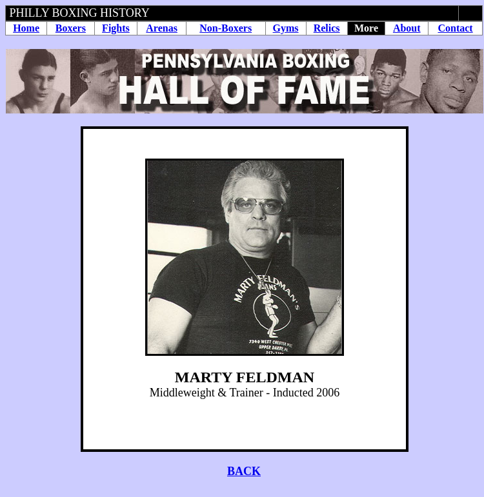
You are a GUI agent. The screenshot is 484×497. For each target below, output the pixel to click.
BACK (244, 471)
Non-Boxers (225, 28)
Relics (327, 28)
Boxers (70, 28)
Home (26, 28)
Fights (116, 28)
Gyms (286, 28)
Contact (455, 28)
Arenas (161, 28)
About (407, 28)
